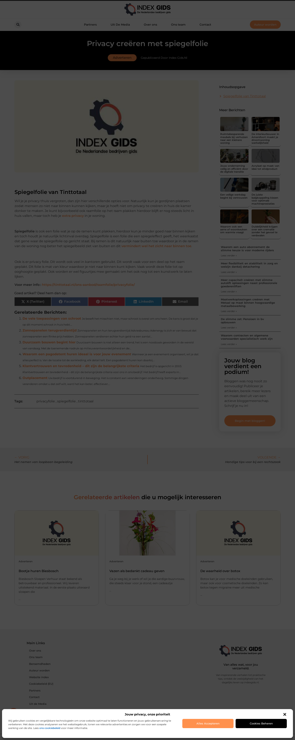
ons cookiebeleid (49, 728)
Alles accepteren (208, 723)
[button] (285, 714)
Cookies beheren (261, 723)
